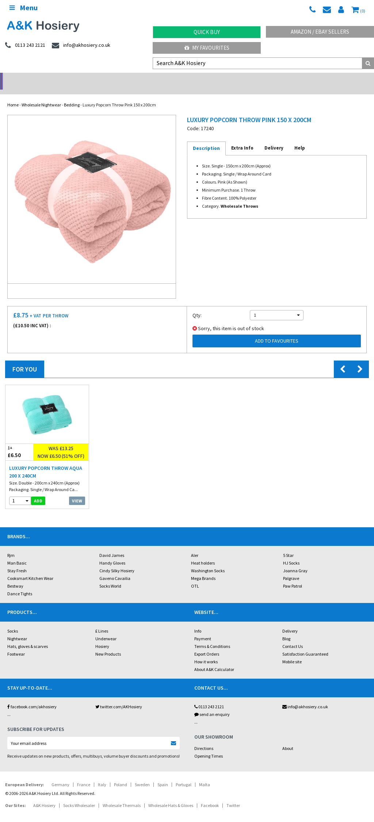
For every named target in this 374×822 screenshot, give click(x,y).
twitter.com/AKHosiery (118, 697)
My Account (140, 79)
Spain (162, 775)
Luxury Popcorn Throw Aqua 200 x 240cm (45, 462)
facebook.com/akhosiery (32, 697)
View (77, 491)
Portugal (183, 775)
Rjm (11, 545)
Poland (120, 775)
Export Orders (206, 644)
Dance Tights (19, 584)
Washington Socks (208, 561)
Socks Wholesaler (79, 796)
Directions (203, 739)
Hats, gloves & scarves (27, 637)
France (83, 775)
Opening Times (208, 746)
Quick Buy (207, 32)
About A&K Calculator (214, 660)
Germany (60, 775)
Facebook (210, 796)
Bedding (72, 95)
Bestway (15, 576)
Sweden (142, 775)
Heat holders (203, 553)
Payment (202, 629)
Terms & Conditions (212, 637)
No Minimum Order (46, 79)
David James (111, 545)
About (287, 739)
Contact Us (292, 637)
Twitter (233, 796)
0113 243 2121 (209, 697)
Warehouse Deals (234, 79)
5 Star (288, 545)
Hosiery (102, 637)
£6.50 (19, 442)
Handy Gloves (112, 553)
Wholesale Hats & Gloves (170, 796)
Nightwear (17, 629)
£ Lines (101, 621)
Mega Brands (203, 569)
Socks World (110, 576)
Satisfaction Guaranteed (305, 644)
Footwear (16, 644)
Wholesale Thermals (122, 796)
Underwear (106, 629)
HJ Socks (291, 553)
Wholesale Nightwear (41, 95)
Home (13, 95)
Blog (286, 629)
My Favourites (206, 47)
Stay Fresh (17, 561)
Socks (12, 621)
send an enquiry (212, 705)
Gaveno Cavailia (114, 569)
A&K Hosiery (44, 796)
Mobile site (292, 652)
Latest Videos (327, 79)
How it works (206, 652)
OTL (195, 576)
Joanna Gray (295, 561)
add (38, 491)
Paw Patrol (292, 576)
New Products (108, 644)
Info (197, 621)
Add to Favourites (276, 331)
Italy (102, 775)
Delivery (290, 621)
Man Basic (17, 553)
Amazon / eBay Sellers (320, 31)
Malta (204, 775)
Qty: (197, 305)
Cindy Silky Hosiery (116, 561)
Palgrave (291, 569)
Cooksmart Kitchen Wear (30, 569)
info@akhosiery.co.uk (305, 697)
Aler (194, 545)
